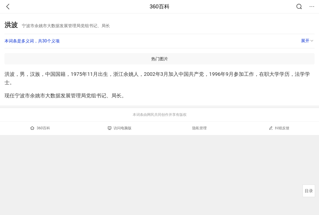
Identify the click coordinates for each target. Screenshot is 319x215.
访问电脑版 (119, 128)
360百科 (159, 7)
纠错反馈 (279, 128)
